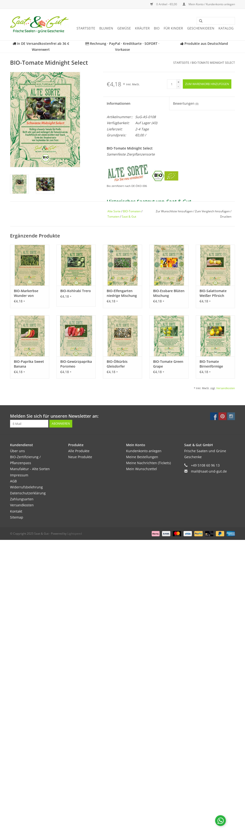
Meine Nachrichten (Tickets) (148, 463)
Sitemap (16, 517)
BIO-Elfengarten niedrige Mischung (122, 293)
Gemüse (124, 28)
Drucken (225, 216)
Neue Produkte (80, 457)
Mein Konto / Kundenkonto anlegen (209, 4)
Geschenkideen (200, 28)
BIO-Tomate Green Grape (168, 364)
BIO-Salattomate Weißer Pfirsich (213, 293)
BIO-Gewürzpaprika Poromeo (76, 364)
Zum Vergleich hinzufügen (212, 211)
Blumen (106, 28)
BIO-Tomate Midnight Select (213, 63)
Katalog (226, 28)
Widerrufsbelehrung (26, 487)
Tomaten (113, 216)
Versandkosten (225, 388)
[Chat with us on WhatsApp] (220, 820)
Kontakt (16, 511)
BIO (157, 28)
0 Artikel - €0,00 (164, 4)
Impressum (19, 475)
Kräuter (142, 28)
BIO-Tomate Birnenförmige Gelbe (211, 364)
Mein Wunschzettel (141, 469)
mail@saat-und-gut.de (209, 471)
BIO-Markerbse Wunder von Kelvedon (26, 293)
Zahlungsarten (21, 499)
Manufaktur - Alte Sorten (30, 469)
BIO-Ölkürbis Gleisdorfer (117, 364)
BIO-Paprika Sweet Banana (29, 364)
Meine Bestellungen (142, 457)
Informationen (118, 103)
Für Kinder (173, 28)
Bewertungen (185, 103)
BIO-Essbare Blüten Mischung (168, 293)
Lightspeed (74, 534)
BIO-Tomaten (132, 211)
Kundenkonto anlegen (143, 451)
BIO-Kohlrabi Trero (75, 291)
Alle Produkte (78, 451)
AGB (13, 481)
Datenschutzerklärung (28, 493)
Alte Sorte (114, 211)
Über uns (17, 451)
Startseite (86, 28)
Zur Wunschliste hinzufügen (174, 211)
